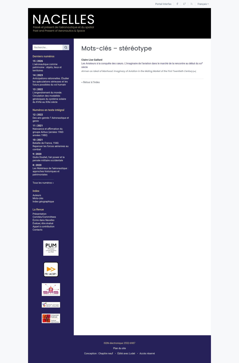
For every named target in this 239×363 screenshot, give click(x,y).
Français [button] (202, 4)
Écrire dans (43, 220)
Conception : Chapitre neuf (98, 353)
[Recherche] (48, 47)
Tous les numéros (42, 182)
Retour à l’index (91, 82)
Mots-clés (38, 198)
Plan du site (119, 348)
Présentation (39, 213)
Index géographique (43, 201)
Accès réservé (147, 353)
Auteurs (37, 195)
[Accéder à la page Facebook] (177, 4)
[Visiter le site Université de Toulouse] (51, 318)
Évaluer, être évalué (43, 223)
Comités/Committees (44, 216)
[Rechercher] (65, 47)
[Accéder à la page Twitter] (184, 4)
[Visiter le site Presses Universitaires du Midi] (51, 248)
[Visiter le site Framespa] (51, 269)
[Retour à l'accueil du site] (64, 23)
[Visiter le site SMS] (51, 289)
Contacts (37, 229)
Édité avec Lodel (126, 353)
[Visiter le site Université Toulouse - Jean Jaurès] (51, 305)
